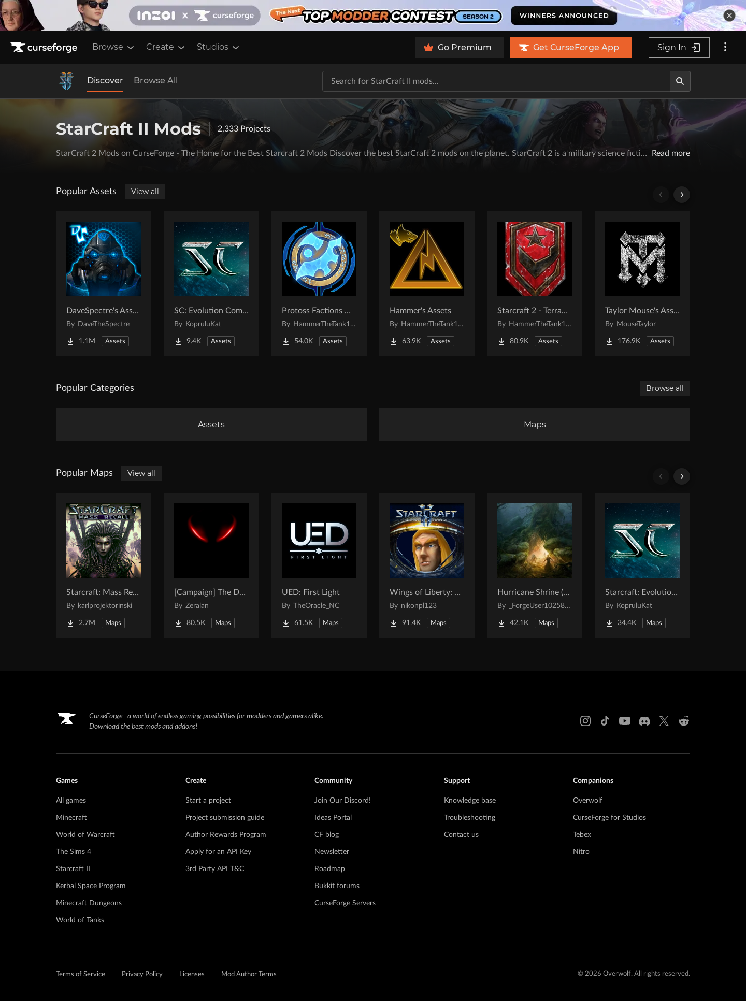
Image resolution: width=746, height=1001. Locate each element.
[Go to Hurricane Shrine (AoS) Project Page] (534, 565)
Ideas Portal (333, 817)
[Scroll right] (681, 194)
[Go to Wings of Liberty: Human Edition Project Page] (427, 565)
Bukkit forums (337, 886)
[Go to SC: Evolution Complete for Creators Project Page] (211, 283)
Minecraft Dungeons (89, 903)
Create (166, 47)
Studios (219, 47)
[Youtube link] (625, 721)
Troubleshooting (469, 817)
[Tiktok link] (605, 721)
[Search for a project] (496, 81)
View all (145, 191)
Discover (105, 80)
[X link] (664, 721)
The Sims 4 (73, 851)
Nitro (581, 851)
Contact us (461, 834)
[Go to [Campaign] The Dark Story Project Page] (211, 565)
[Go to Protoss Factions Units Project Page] (319, 283)
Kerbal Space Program (91, 886)
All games (71, 800)
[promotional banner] (373, 15)
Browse (114, 47)
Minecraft (71, 817)
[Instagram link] (585, 721)
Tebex (582, 834)
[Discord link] (644, 721)
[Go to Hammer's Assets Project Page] (427, 283)
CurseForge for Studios (609, 817)
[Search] (680, 81)
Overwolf (587, 800)
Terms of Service (80, 974)
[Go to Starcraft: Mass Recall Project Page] (103, 565)
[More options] (725, 47)
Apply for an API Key (218, 851)
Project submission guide (224, 817)
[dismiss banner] (729, 15)
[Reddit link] (684, 721)
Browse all (665, 388)
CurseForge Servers (345, 903)
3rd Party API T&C (214, 869)
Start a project (208, 800)
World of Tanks (80, 920)
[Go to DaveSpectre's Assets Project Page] (103, 283)
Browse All (156, 80)
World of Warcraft (85, 834)
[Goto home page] (45, 47)
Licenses (192, 974)
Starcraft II (73, 869)
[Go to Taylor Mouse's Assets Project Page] (642, 283)
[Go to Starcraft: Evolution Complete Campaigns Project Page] (642, 565)
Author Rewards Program (225, 834)
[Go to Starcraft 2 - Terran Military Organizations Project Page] (534, 283)
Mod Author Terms (249, 974)
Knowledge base (470, 800)
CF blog (326, 834)
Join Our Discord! (342, 800)
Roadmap (329, 869)
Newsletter (331, 851)
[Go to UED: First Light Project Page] (319, 565)
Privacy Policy (142, 974)
